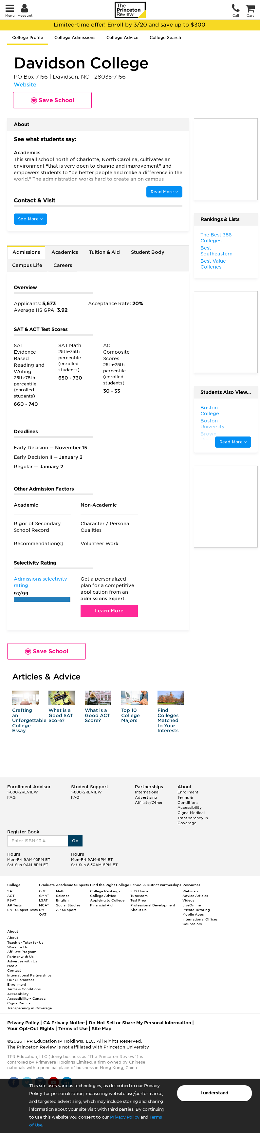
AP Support (66, 910)
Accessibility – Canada (26, 998)
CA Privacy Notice (63, 1022)
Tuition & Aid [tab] (104, 252)
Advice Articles (195, 896)
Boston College (209, 410)
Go (75, 840)
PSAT (11, 900)
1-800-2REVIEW (22, 792)
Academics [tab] (64, 252)
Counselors (192, 924)
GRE (42, 891)
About (12, 937)
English (62, 900)
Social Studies (68, 905)
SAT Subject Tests (22, 910)
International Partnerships (29, 975)
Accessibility (189, 807)
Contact (14, 970)
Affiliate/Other (149, 802)
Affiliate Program (21, 952)
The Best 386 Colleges (216, 237)
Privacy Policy (124, 1117)
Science (62, 896)
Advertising (146, 797)
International (147, 792)
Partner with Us (20, 956)
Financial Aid (101, 905)
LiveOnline (191, 905)
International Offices (199, 919)
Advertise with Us (22, 961)
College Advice (122, 37)
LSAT (43, 900)
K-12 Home (139, 891)
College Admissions (74, 37)
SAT (10, 891)
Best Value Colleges (213, 263)
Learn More (109, 610)
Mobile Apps (193, 914)
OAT (42, 914)
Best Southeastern (216, 250)
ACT (11, 896)
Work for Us (17, 947)
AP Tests (14, 905)
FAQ (11, 797)
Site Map (101, 1028)
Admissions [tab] (26, 252)
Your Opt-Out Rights (30, 1028)
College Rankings (105, 891)
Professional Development (152, 905)
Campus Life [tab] (27, 265)
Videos (188, 900)
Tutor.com (139, 896)
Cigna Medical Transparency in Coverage (192, 817)
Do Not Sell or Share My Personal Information (140, 1022)
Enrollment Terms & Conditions (187, 797)
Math (60, 891)
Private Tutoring (196, 910)
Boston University (212, 423)
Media (12, 966)
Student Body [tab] (147, 252)
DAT (42, 910)
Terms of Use (72, 1028)
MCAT (44, 905)
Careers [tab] (62, 265)
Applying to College (107, 900)
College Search (165, 37)
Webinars (190, 891)
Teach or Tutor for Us (25, 942)
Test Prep (138, 900)
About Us (138, 910)
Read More (164, 191)
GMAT (44, 896)
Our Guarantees (20, 980)
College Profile (27, 37)
